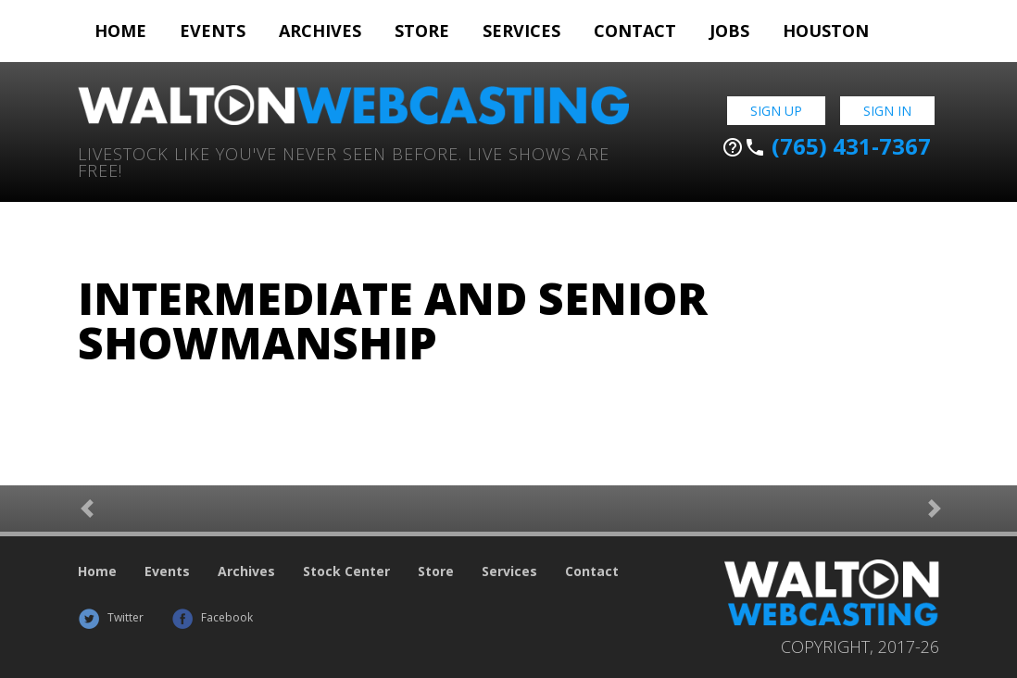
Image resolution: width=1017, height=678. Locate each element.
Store (422, 30)
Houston (826, 30)
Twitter (111, 617)
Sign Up (776, 110)
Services (521, 30)
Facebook (212, 617)
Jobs (729, 30)
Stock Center (346, 571)
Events (212, 30)
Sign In (887, 110)
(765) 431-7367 (826, 146)
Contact (635, 30)
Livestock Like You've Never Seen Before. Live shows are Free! (343, 161)
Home (120, 30)
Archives (320, 30)
